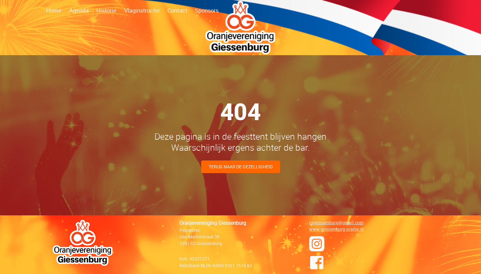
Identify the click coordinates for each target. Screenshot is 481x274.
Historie (106, 10)
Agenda (79, 10)
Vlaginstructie (142, 10)
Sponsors (207, 10)
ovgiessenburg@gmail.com (336, 222)
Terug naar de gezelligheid (241, 167)
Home (54, 10)
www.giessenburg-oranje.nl (336, 229)
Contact (177, 10)
